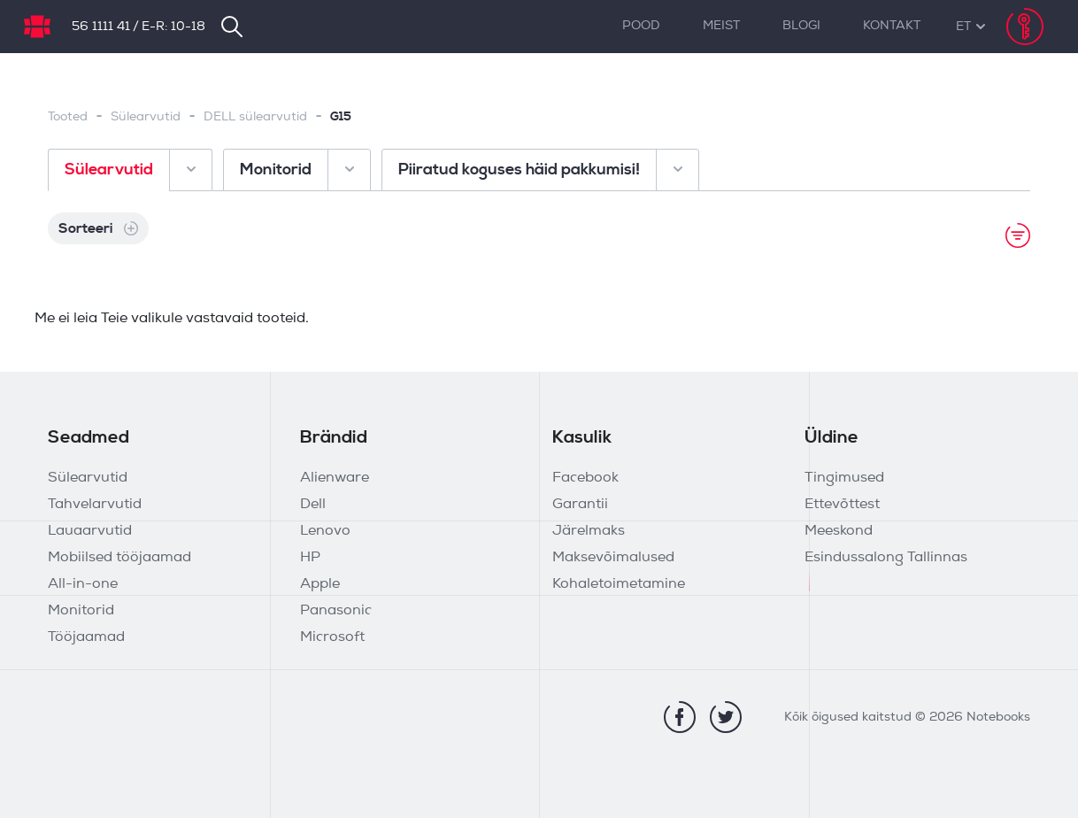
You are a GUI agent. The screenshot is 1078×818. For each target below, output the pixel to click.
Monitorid (81, 611)
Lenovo (325, 531)
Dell (313, 505)
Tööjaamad (86, 637)
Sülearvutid (146, 117)
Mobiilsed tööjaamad (119, 558)
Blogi (801, 26)
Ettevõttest (842, 505)
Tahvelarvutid (95, 505)
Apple (320, 584)
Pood (641, 26)
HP (310, 558)
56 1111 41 (101, 27)
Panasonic (336, 611)
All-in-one (83, 584)
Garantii (580, 505)
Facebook (585, 478)
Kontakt (891, 26)
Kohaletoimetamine (618, 584)
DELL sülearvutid (255, 117)
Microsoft (332, 637)
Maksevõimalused (613, 558)
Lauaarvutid (90, 531)
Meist (721, 26)
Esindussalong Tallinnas (886, 558)
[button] (963, 27)
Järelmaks (588, 531)
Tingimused (844, 478)
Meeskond (839, 531)
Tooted (68, 117)
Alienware (334, 478)
